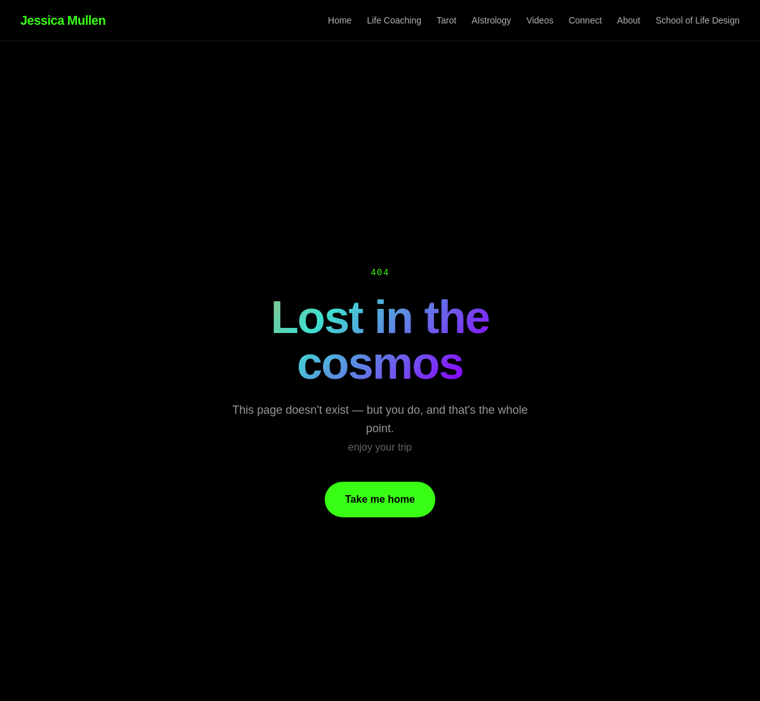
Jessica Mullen (62, 20)
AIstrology (491, 20)
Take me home (380, 499)
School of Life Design (698, 20)
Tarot (446, 20)
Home (339, 20)
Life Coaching (394, 20)
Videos (539, 20)
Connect (585, 20)
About (629, 20)
